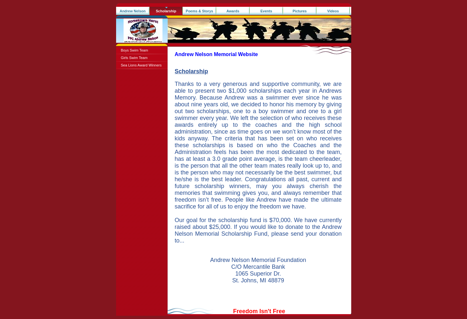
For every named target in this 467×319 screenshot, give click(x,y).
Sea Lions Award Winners (141, 65)
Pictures (299, 11)
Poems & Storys (199, 11)
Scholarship (166, 11)
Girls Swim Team (134, 58)
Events (266, 11)
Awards (232, 11)
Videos (333, 11)
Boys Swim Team (134, 50)
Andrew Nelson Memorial (133, 12)
